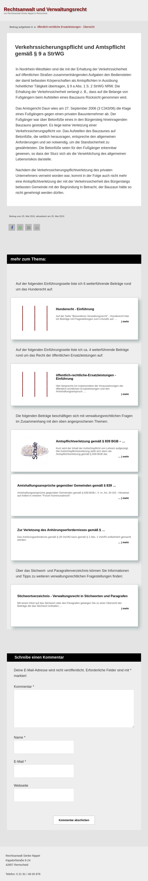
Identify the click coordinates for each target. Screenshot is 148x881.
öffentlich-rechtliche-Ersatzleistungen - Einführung (74, 384)
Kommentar (24, 687)
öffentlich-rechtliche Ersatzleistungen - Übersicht (65, 26)
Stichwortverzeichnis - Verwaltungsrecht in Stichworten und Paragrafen (74, 600)
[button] (11, 227)
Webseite (21, 785)
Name (19, 737)
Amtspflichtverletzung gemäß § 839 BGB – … (74, 450)
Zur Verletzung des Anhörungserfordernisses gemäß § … (74, 534)
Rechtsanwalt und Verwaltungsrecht (45, 9)
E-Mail (20, 762)
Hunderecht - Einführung (74, 318)
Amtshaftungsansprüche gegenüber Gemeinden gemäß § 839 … (74, 490)
